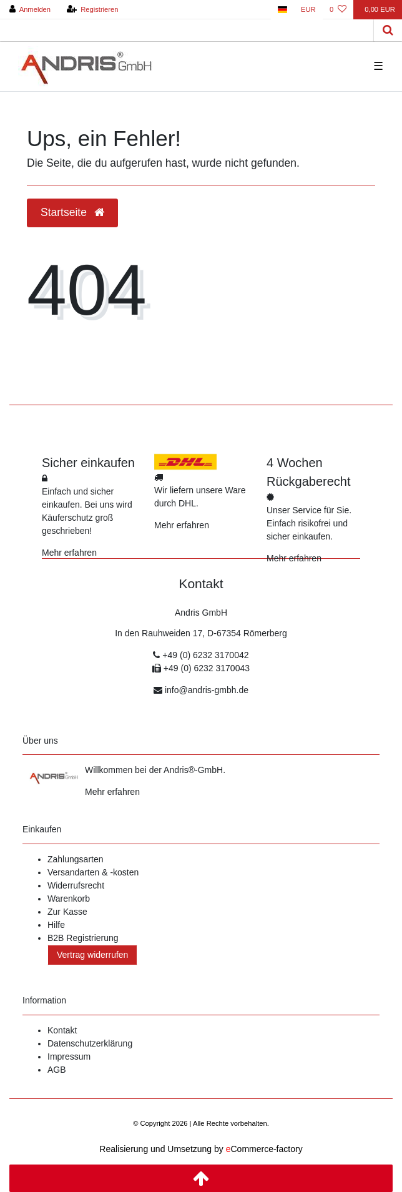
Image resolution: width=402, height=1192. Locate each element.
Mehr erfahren (69, 553)
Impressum (69, 1056)
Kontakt (62, 1030)
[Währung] (308, 9)
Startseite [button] (72, 212)
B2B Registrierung (83, 938)
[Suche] (388, 30)
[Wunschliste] (338, 9)
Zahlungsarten (75, 859)
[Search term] (187, 30)
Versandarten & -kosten (93, 872)
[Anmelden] (30, 9)
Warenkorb (68, 899)
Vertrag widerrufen (92, 955)
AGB (56, 1070)
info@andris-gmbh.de (206, 690)
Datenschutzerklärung (89, 1043)
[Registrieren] (92, 9)
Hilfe (56, 925)
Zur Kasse (67, 912)
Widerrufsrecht (75, 885)
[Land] (282, 9)
